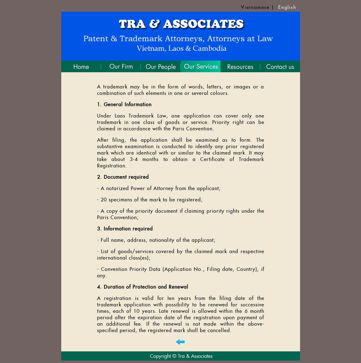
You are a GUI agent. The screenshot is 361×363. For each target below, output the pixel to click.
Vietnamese (255, 7)
